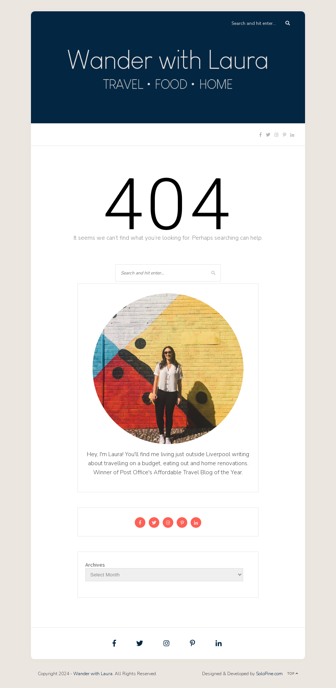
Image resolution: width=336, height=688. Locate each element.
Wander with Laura (93, 674)
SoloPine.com (269, 674)
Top (292, 673)
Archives (95, 564)
